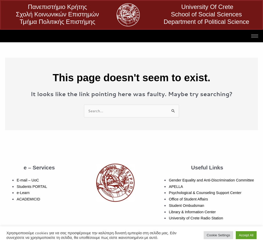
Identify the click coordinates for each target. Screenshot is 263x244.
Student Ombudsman (187, 206)
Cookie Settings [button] (218, 235)
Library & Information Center (193, 212)
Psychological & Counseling (192, 193)
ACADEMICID (29, 199)
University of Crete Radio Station (197, 218)
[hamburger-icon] (254, 36)
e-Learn (23, 193)
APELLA (176, 186)
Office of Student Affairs (189, 199)
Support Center (231, 193)
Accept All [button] (246, 235)
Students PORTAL (32, 186)
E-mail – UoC (28, 180)
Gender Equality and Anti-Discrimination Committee (213, 180)
